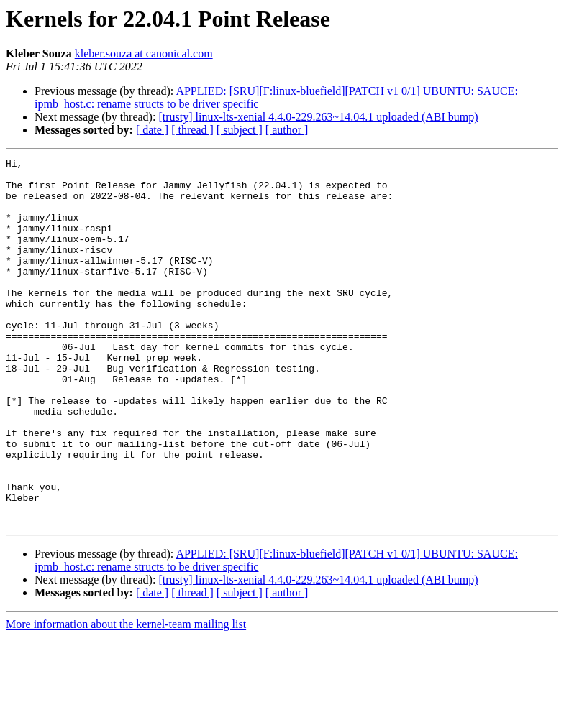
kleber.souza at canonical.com (144, 53)
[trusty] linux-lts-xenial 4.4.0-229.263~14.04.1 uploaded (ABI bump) (318, 117)
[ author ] (287, 130)
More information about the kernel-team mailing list (126, 697)
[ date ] (152, 130)
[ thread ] (192, 130)
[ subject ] (240, 130)
